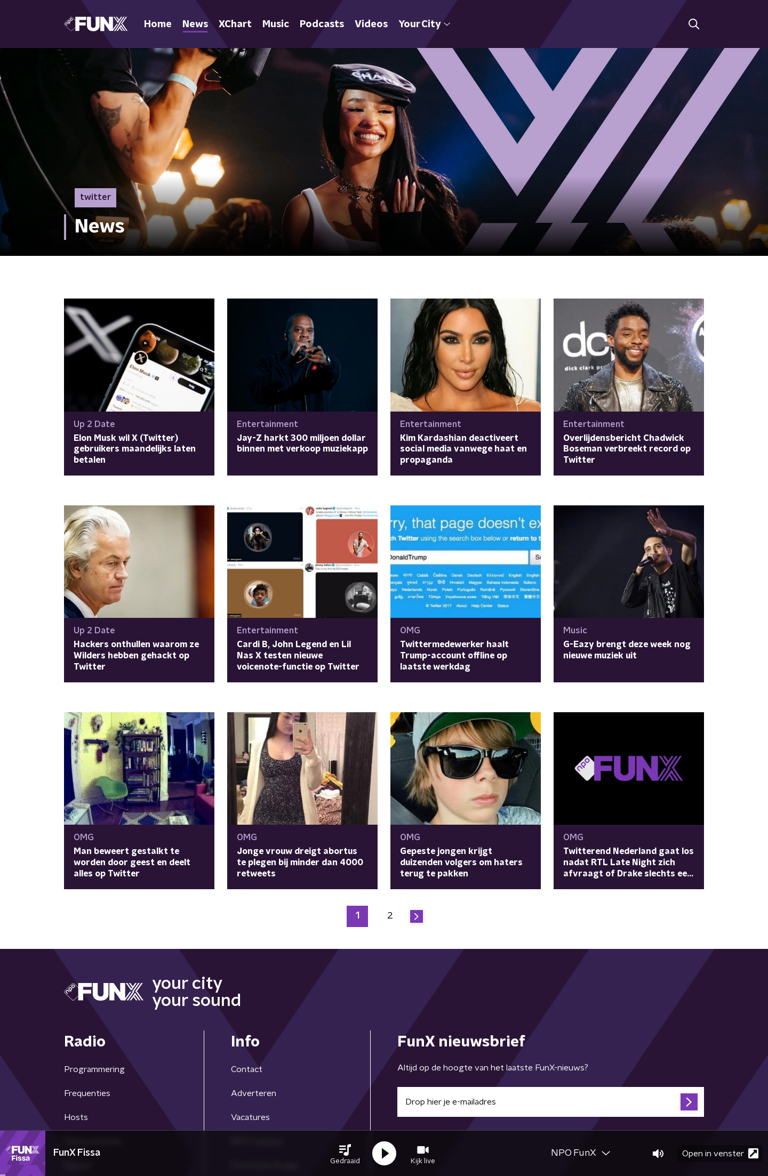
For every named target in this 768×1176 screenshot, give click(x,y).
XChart (235, 24)
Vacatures (250, 1117)
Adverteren (253, 1093)
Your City (424, 24)
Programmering (94, 1069)
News (195, 24)
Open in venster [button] (720, 1153)
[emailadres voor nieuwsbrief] (550, 1102)
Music (275, 24)
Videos (371, 24)
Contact (246, 1069)
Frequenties (87, 1093)
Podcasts (322, 24)
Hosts (76, 1117)
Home (158, 24)
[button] (345, 1154)
